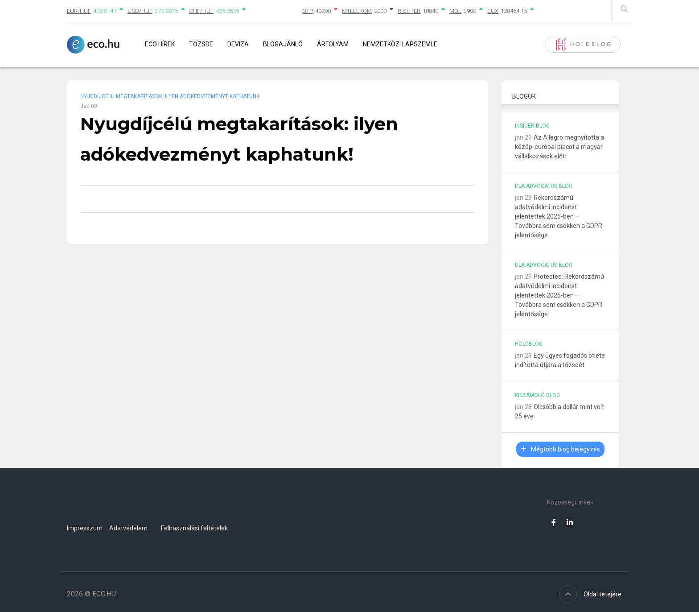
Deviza (238, 44)
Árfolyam (333, 44)
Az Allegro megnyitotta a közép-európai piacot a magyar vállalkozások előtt (559, 147)
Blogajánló (283, 44)
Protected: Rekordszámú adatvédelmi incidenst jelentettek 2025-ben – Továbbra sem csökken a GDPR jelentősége (559, 295)
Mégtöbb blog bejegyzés (560, 449)
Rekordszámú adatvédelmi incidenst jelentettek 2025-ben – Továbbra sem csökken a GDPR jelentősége (558, 216)
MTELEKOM (357, 11)
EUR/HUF (79, 11)
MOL (455, 11)
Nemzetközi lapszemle (400, 44)
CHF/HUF (201, 11)
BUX (492, 11)
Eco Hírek (160, 44)
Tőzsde (201, 44)
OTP (307, 11)
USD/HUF (139, 11)
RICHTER (409, 11)
